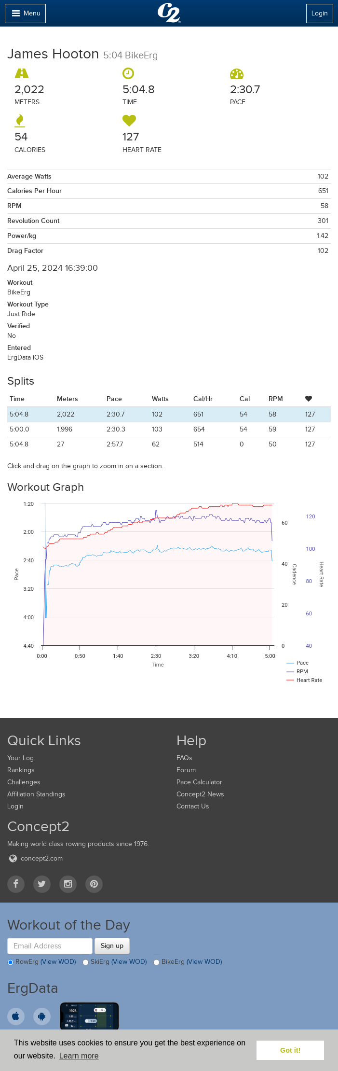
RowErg (41, 962)
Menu (25, 15)
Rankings (21, 770)
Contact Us (192, 806)
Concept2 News (200, 794)
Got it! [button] (290, 1050)
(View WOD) (58, 961)
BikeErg (187, 962)
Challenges (24, 782)
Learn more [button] (79, 1056)
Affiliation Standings (36, 794)
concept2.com (35, 858)
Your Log (20, 758)
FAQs (184, 758)
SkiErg (114, 962)
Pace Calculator (199, 782)
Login (319, 13)
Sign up (112, 945)
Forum (186, 770)
